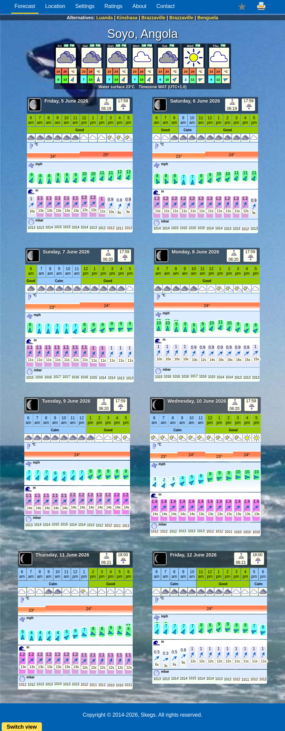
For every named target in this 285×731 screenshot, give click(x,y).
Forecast (25, 6)
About (139, 6)
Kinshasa (127, 17)
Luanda (104, 17)
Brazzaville (153, 17)
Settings (84, 6)
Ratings (113, 6)
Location (55, 6)
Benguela (207, 17)
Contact (165, 6)
